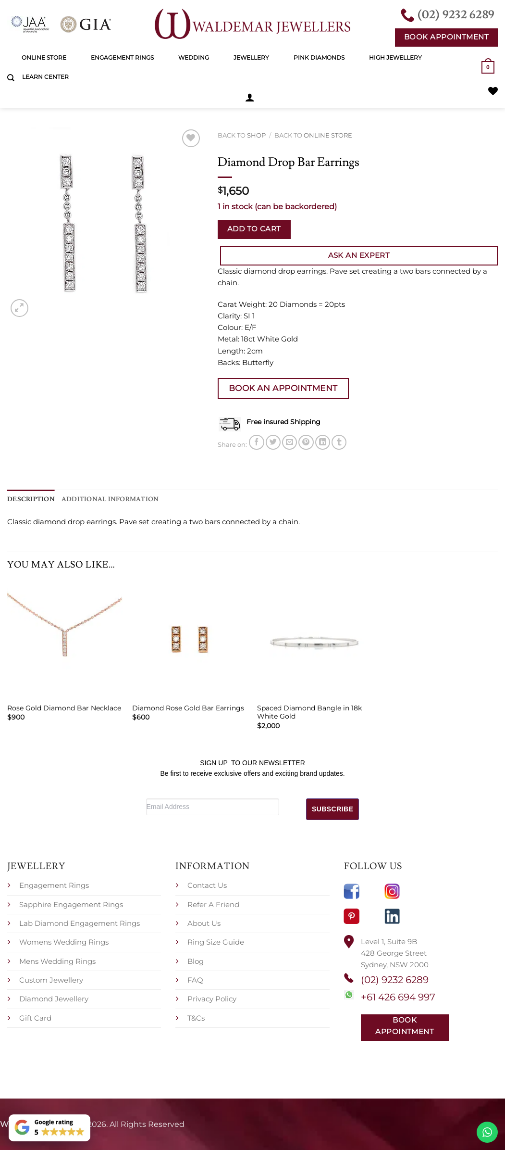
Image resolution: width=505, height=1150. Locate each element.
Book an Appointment (283, 387)
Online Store (44, 57)
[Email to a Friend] (289, 441)
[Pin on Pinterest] (305, 441)
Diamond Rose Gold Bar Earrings (188, 707)
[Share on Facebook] (256, 441)
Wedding (193, 57)
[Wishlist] (493, 90)
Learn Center (45, 76)
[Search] (10, 78)
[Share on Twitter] (273, 441)
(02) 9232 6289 (395, 979)
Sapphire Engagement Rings (71, 903)
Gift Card (35, 1017)
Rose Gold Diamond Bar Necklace (64, 707)
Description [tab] (28, 498)
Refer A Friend (213, 903)
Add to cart (254, 229)
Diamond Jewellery (53, 998)
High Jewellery (395, 57)
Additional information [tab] (100, 498)
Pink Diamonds (319, 57)
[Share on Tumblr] (339, 441)
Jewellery (251, 57)
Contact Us (207, 884)
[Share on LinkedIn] (322, 441)
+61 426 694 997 (398, 996)
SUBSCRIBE (332, 808)
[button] (250, 97)
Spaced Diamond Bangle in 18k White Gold (309, 711)
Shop (256, 135)
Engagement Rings (122, 57)
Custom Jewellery (51, 979)
